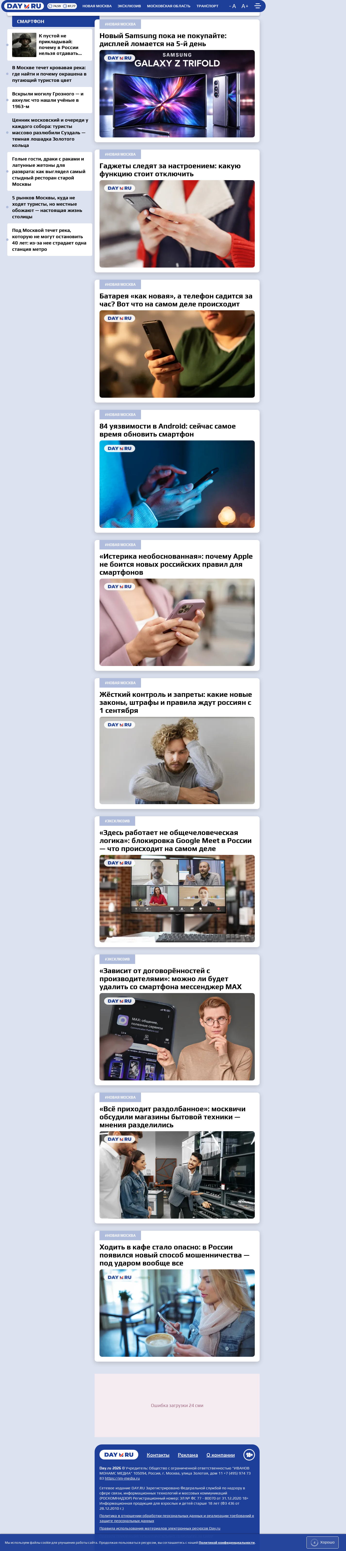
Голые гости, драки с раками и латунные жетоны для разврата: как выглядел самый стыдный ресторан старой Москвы (48, 171)
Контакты (158, 1455)
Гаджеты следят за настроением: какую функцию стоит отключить (177, 224)
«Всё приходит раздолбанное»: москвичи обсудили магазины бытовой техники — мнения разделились (177, 1175)
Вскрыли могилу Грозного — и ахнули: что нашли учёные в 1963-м (47, 100)
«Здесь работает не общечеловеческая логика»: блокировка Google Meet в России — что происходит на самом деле (177, 898)
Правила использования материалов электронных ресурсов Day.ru (159, 1528)
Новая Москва (97, 6)
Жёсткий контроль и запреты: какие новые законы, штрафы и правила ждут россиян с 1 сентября (177, 760)
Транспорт (207, 6)
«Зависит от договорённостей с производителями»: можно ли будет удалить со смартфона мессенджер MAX (177, 1036)
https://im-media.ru (122, 1478)
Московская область (168, 6)
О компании (220, 1455)
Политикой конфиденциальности (227, 1542)
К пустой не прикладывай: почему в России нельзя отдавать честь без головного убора (49, 45)
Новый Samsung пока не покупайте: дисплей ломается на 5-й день (177, 93)
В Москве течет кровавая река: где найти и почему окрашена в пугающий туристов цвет (49, 74)
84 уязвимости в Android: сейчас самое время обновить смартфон (177, 484)
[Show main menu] (258, 6)
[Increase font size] (245, 6)
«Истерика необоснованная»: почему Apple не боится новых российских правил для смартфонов (177, 622)
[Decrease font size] (233, 6)
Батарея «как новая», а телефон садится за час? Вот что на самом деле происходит (177, 354)
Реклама (188, 1455)
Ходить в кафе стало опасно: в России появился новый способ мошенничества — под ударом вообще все (177, 1313)
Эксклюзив (129, 6)
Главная (118, 1454)
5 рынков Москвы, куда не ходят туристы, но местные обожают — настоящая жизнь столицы (47, 207)
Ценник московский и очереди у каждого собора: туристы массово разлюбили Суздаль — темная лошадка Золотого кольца (50, 132)
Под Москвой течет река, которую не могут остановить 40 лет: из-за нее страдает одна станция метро (49, 239)
